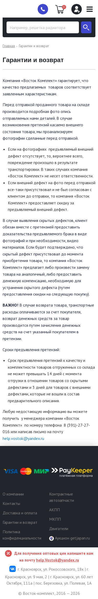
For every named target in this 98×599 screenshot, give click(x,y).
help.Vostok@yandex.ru (57, 560)
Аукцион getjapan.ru (69, 538)
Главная (9, 45)
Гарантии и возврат (20, 522)
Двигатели (58, 528)
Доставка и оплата (20, 512)
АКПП (54, 509)
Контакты (11, 503)
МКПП (55, 519)
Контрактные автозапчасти (61, 497)
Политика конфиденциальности (22, 535)
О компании (13, 494)
